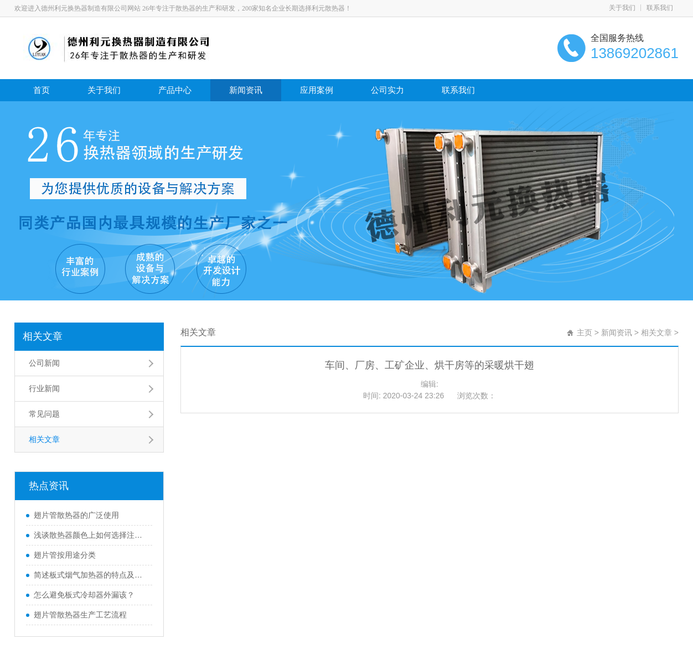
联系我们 (660, 8)
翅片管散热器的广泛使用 (76, 515)
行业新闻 (44, 388)
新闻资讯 (245, 90)
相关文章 (43, 336)
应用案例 (316, 90)
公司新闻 (44, 363)
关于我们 (622, 8)
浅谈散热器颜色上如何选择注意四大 (90, 535)
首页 (41, 90)
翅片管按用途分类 (65, 554)
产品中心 (175, 90)
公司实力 (387, 90)
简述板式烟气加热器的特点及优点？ (90, 574)
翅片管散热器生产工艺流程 (80, 614)
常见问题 (44, 413)
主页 (584, 332)
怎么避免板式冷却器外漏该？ (84, 594)
